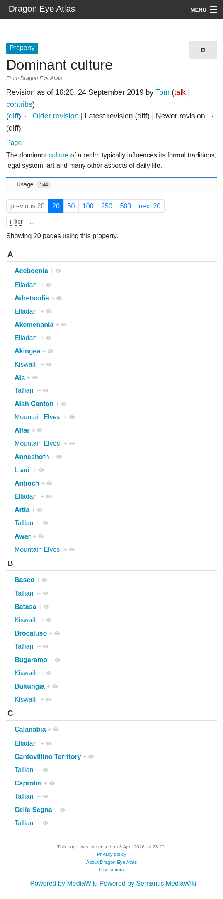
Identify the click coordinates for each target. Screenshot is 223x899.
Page (14, 142)
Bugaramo (31, 659)
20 (56, 206)
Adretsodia (32, 298)
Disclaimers (111, 869)
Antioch (27, 483)
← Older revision (51, 116)
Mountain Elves (37, 416)
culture (58, 155)
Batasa (25, 606)
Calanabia (30, 729)
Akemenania (34, 324)
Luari (22, 470)
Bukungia (30, 686)
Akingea (27, 351)
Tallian (24, 390)
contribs (19, 104)
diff (14, 116)
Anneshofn (32, 456)
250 (106, 206)
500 (125, 206)
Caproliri (28, 783)
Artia (22, 509)
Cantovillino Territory (48, 756)
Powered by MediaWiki (63, 883)
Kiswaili (25, 364)
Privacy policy (111, 854)
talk (180, 92)
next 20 (149, 206)
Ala (20, 377)
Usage (33, 184)
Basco (24, 579)
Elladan (25, 284)
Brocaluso (31, 633)
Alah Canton (34, 403)
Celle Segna (33, 809)
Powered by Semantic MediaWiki (147, 883)
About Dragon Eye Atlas (111, 862)
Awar (23, 536)
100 (88, 206)
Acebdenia (31, 270)
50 (71, 206)
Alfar (22, 430)
